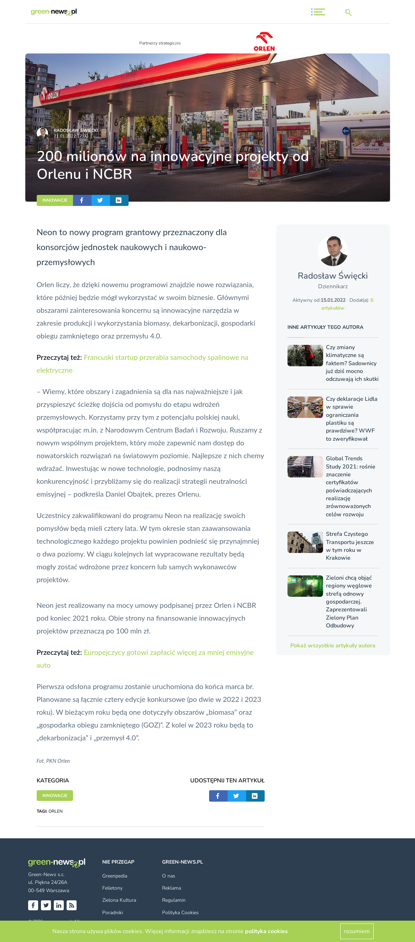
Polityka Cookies (180, 912)
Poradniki (112, 912)
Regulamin (174, 900)
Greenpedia (114, 876)
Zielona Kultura (119, 900)
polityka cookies (266, 931)
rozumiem (357, 931)
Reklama (171, 888)
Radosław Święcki (76, 130)
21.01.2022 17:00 (71, 136)
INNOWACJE (54, 200)
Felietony (112, 888)
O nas (168, 876)
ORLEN (55, 811)
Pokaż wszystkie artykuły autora (332, 645)
